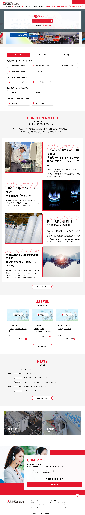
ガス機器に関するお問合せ (66, 65)
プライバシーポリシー (63, 507)
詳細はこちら (21, 339)
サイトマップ (74, 500)
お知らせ (60, 500)
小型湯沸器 (36, 328)
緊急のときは (50, 6)
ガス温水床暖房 (13, 331)
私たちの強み (28, 6)
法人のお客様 (18, 6)
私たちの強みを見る (42, 287)
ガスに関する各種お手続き (18, 65)
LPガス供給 (15, 92)
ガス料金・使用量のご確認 (42, 65)
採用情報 (41, 6)
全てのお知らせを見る (42, 398)
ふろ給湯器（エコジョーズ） (21, 328)
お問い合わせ (79, 2)
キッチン (60, 328)
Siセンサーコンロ (67, 328)
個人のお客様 (8, 6)
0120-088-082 (55, 479)
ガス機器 (38, 92)
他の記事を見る (42, 346)
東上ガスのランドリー (17, 103)
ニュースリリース (17, 369)
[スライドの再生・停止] (44, 45)
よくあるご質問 (39, 71)
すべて (8, 369)
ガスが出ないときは (62, 6)
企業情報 (35, 6)
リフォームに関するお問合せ (19, 71)
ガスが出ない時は (52, 500)
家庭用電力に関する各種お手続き (20, 82)
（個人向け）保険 (40, 103)
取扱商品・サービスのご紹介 (38, 505)
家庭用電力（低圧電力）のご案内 (44, 82)
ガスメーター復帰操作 (77, 6)
